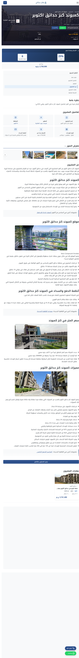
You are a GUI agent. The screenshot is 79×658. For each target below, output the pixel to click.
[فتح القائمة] (76, 2)
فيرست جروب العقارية (39, 123)
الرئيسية (75, 12)
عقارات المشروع (71, 90)
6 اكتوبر (14, 123)
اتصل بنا (53, 28)
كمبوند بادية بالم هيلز (42, 213)
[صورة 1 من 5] (70, 155)
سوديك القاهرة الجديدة (43, 312)
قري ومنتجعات (32, 636)
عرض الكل (5, 549)
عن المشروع (71, 87)
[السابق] (75, 155)
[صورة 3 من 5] (45, 155)
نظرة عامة (72, 77)
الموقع (73, 83)
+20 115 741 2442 (66, 629)
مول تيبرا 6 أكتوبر (70, 601)
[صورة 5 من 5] (21, 155)
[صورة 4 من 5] (33, 155)
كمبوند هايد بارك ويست (68, 572)
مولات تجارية (32, 633)
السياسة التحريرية (30, 649)
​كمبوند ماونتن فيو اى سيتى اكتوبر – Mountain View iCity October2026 (13, 572)
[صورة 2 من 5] (58, 155)
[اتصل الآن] (69, 648)
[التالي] (3, 155)
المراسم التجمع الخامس (43, 452)
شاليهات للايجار (51, 653)
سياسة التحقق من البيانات (28, 645)
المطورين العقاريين (30, 625)
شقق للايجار (51, 648)
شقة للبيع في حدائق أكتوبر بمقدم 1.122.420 (62, 489)
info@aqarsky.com (67, 632)
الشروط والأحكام (31, 656)
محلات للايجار (51, 650)
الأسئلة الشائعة (71, 93)
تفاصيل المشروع (71, 80)
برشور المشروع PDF (71, 28)
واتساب (61, 28)
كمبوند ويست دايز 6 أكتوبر (42, 572)
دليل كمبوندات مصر (30, 629)
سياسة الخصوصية (30, 653)
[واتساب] (69, 653)
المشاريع (69, 12)
